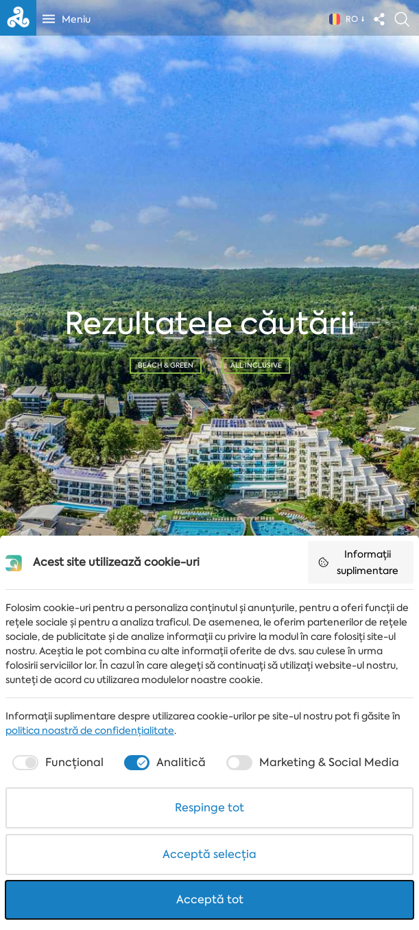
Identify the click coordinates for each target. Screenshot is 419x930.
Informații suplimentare (358, 562)
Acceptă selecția (209, 854)
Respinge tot (209, 807)
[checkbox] (56, 762)
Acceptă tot (209, 899)
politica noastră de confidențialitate (89, 730)
